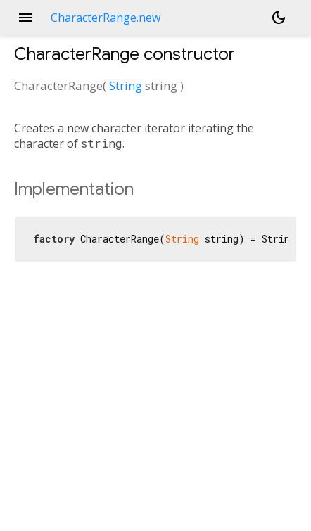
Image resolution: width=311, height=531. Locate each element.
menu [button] (25, 17)
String (125, 85)
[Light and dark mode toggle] (278, 17)
